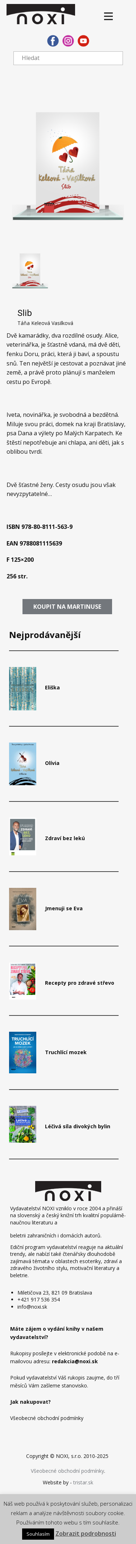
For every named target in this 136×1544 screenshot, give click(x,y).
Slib (24, 313)
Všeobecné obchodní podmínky (67, 1470)
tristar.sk (83, 1482)
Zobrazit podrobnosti (85, 1533)
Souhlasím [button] (38, 1534)
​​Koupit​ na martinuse (67, 607)
